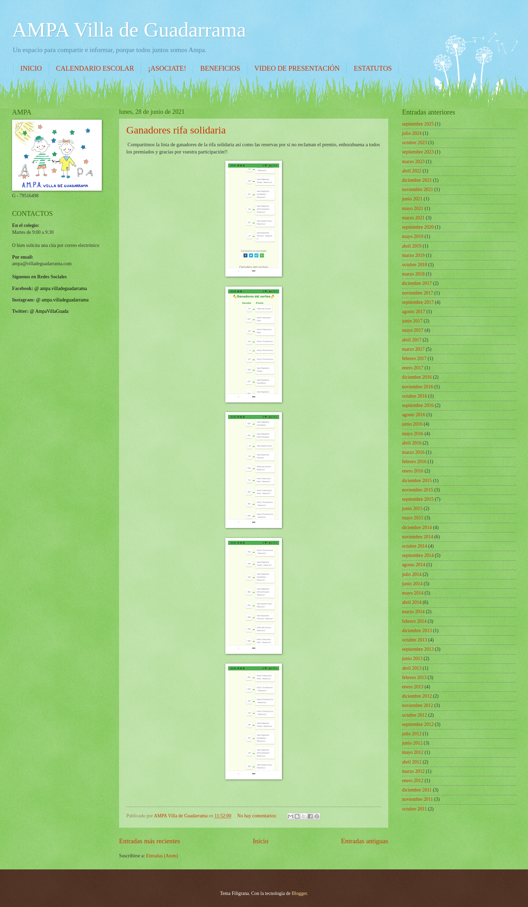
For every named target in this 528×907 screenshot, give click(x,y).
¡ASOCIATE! (167, 68)
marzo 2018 (413, 274)
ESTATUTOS (373, 68)
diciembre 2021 (417, 180)
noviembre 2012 (417, 705)
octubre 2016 (414, 396)
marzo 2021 (413, 217)
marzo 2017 (413, 349)
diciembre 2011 (417, 790)
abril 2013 (411, 668)
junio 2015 (412, 508)
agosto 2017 (413, 311)
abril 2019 (411, 246)
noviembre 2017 (417, 293)
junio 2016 (412, 424)
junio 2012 (412, 743)
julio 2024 (411, 133)
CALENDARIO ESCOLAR (95, 68)
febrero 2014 (414, 621)
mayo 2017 (412, 330)
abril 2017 (411, 339)
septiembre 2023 (418, 152)
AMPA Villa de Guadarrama (129, 29)
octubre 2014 (414, 546)
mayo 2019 (412, 236)
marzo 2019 (413, 255)
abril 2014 (411, 602)
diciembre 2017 (417, 283)
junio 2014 (412, 583)
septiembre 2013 (418, 649)
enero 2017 (412, 367)
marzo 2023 (413, 161)
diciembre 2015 (417, 480)
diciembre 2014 (417, 527)
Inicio (260, 841)
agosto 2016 (413, 414)
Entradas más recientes (149, 841)
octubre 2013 (414, 639)
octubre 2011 (414, 808)
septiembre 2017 (418, 302)
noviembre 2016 (417, 386)
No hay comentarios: (257, 815)
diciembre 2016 (417, 377)
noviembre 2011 (417, 799)
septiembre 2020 (418, 227)
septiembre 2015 (418, 499)
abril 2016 (411, 443)
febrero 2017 (414, 358)
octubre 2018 (414, 264)
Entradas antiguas (364, 841)
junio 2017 (412, 320)
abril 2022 (411, 170)
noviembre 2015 (417, 489)
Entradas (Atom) (162, 855)
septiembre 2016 (418, 405)
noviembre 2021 (417, 189)
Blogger (299, 893)
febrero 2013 (414, 677)
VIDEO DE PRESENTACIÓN (297, 68)
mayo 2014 (412, 593)
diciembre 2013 (417, 630)
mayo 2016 (412, 433)
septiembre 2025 (418, 124)
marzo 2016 (413, 452)
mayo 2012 (412, 752)
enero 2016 (412, 471)
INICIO (31, 68)
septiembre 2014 (418, 555)
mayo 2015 (412, 517)
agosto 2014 (413, 564)
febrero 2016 (414, 461)
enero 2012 (412, 780)
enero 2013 (412, 686)
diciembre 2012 (417, 696)
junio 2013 (412, 658)
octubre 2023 (414, 142)
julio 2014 (411, 574)
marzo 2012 (413, 771)
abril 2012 (411, 762)
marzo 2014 (413, 611)
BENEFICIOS (220, 68)
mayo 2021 (412, 208)
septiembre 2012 (418, 724)
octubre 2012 (414, 715)
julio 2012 (411, 733)
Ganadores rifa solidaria (176, 130)
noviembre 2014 (417, 536)
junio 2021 (412, 198)
